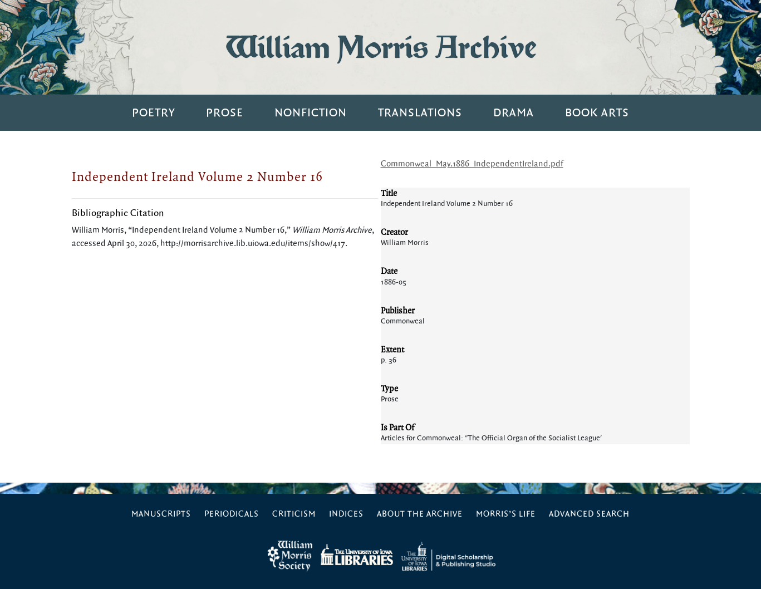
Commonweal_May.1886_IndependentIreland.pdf (472, 164)
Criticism (294, 514)
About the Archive (420, 514)
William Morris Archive (380, 47)
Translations (420, 112)
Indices (346, 514)
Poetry (153, 112)
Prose (224, 112)
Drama (513, 112)
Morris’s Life (506, 514)
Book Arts (597, 112)
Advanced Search (589, 514)
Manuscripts (161, 514)
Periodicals (231, 514)
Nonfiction (310, 112)
